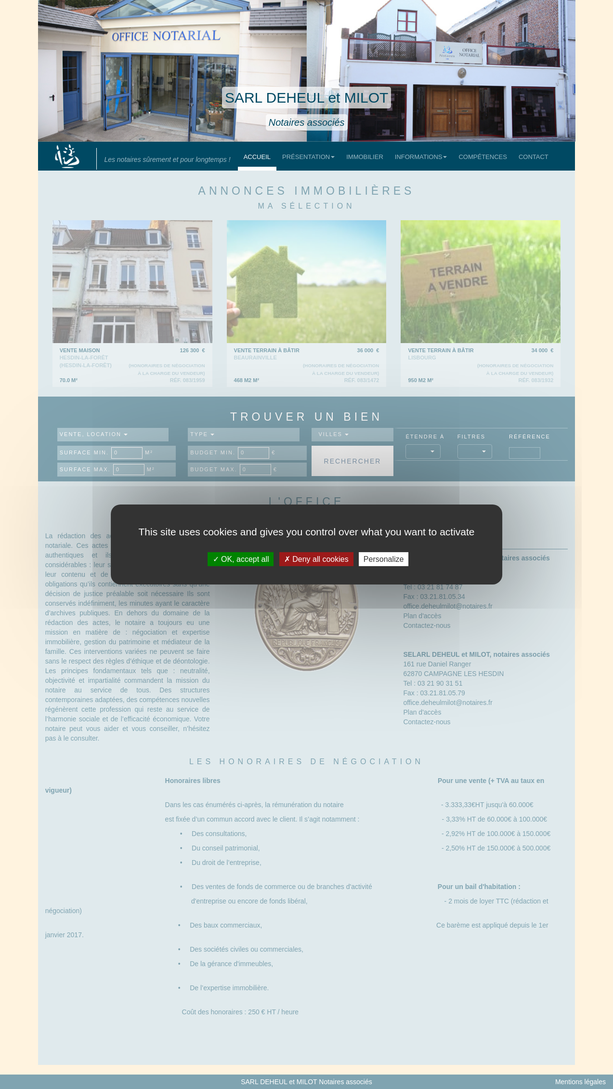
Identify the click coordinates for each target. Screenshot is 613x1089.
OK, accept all (241, 559)
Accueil (257, 156)
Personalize (384, 559)
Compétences (482, 156)
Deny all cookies (316, 559)
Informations (421, 156)
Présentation (308, 156)
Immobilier (364, 156)
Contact (533, 156)
